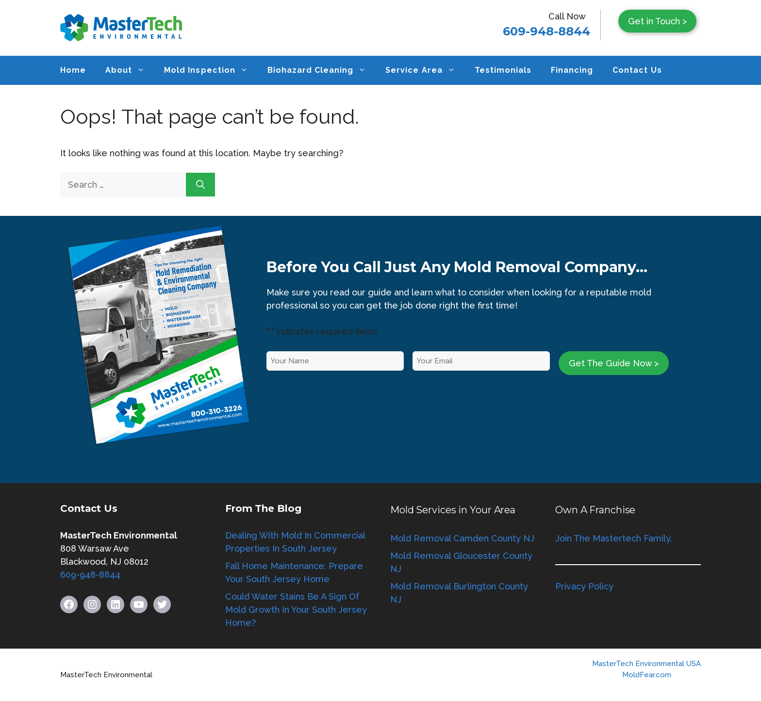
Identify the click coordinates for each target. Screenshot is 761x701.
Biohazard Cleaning (321, 70)
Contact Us (637, 70)
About (129, 70)
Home (73, 70)
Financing (572, 70)
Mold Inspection (210, 70)
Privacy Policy (584, 586)
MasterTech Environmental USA (646, 663)
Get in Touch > (657, 21)
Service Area (424, 70)
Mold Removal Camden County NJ (462, 538)
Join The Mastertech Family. (613, 538)
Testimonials (503, 70)
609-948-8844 (546, 31)
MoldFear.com (646, 674)
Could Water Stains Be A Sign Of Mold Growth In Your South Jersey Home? (296, 609)
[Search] (200, 184)
